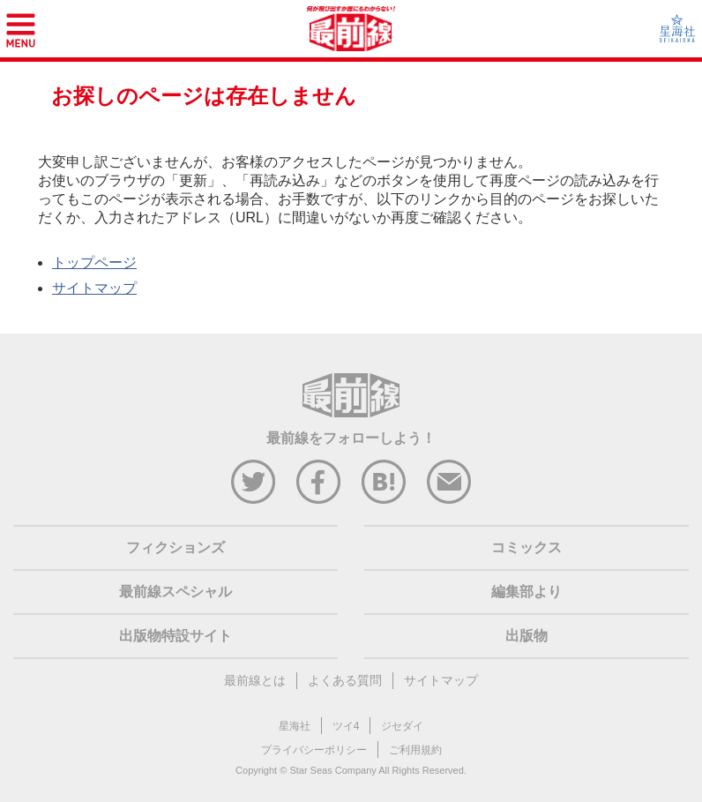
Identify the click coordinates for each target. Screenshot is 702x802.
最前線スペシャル (175, 591)
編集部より (526, 591)
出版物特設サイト (175, 635)
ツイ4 (346, 726)
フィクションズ (175, 547)
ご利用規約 (415, 750)
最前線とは (255, 680)
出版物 (526, 635)
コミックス (526, 547)
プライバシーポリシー (314, 750)
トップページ (94, 262)
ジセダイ (402, 726)
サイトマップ (94, 288)
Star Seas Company (332, 770)
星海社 (294, 726)
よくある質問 (345, 680)
